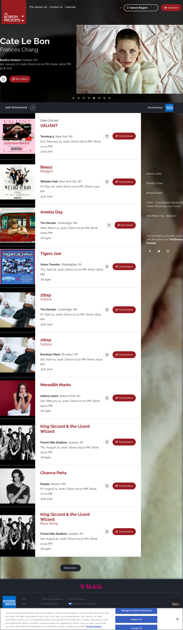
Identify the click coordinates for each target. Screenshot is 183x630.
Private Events (49, 603)
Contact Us (35, 12)
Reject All (136, 619)
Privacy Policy (77, 599)
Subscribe (173, 7)
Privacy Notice (93, 626)
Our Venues (47, 7)
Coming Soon (124, 136)
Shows (33, 7)
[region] (91, 619)
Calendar (50, 12)
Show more (71, 567)
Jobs (24, 603)
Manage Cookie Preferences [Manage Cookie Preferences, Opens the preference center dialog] (136, 610)
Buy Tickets (125, 225)
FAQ (23, 599)
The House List (65, 7)
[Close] (177, 619)
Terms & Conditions (52, 599)
